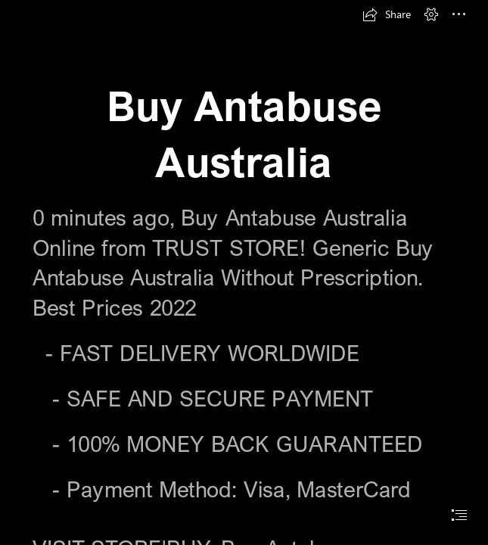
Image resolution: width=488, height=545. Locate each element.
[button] (386, 14)
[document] (244, 272)
